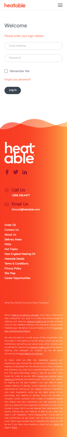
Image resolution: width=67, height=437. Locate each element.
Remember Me (19, 71)
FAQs (7, 244)
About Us (10, 234)
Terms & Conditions (16, 263)
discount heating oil (36, 321)
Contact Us (11, 229)
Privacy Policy (12, 268)
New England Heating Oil (19, 254)
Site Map (9, 273)
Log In (13, 90)
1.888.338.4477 (21, 195)
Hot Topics (11, 249)
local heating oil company (31, 353)
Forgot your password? (17, 79)
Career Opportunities (17, 278)
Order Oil (10, 225)
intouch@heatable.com (26, 209)
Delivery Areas (13, 239)
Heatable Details (14, 258)
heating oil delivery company (25, 314)
